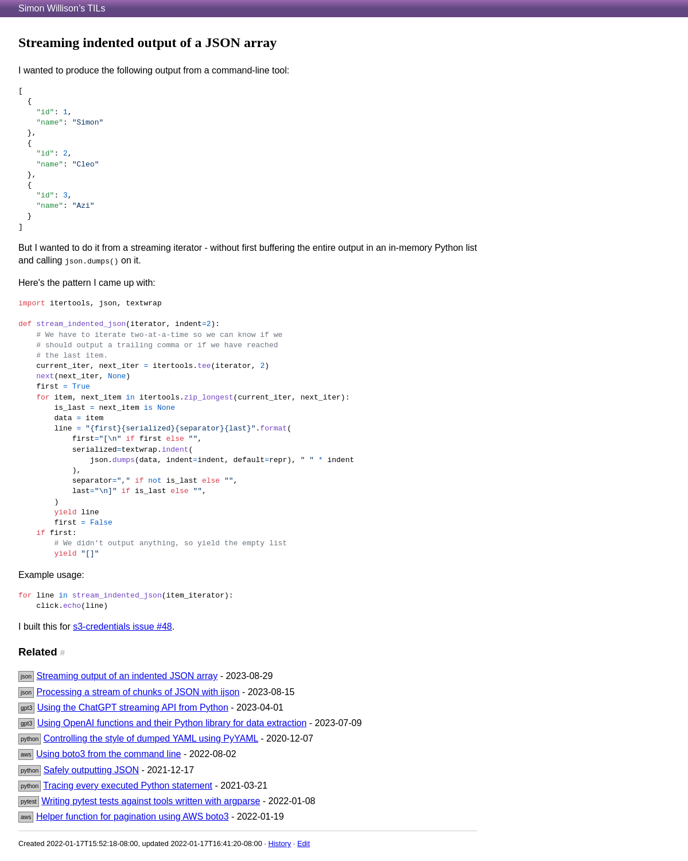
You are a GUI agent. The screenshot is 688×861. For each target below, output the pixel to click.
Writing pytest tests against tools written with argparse (150, 801)
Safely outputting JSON (91, 770)
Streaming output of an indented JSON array (127, 676)
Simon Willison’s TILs (61, 8)
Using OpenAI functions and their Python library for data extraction (172, 723)
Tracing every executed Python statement (127, 785)
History (279, 843)
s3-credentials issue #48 (122, 626)
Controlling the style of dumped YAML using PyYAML (151, 738)
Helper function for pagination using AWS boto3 (132, 816)
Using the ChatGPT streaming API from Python (132, 707)
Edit (303, 843)
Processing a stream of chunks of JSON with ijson (138, 692)
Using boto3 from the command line (108, 754)
